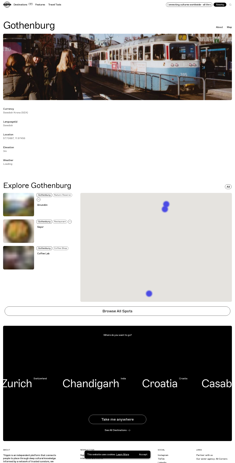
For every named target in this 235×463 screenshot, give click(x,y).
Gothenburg (44, 195)
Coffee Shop (60, 248)
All (228, 186)
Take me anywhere (117, 419)
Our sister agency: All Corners (211, 459)
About (219, 27)
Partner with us (204, 455)
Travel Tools (54, 4)
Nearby (220, 4)
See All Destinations (117, 430)
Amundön (42, 205)
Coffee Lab (43, 253)
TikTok (161, 459)
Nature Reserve (62, 195)
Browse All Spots (117, 311)
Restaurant (60, 221)
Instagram (163, 455)
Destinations (23, 4)
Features (40, 4)
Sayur (40, 226)
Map (229, 27)
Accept (143, 454)
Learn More (122, 454)
